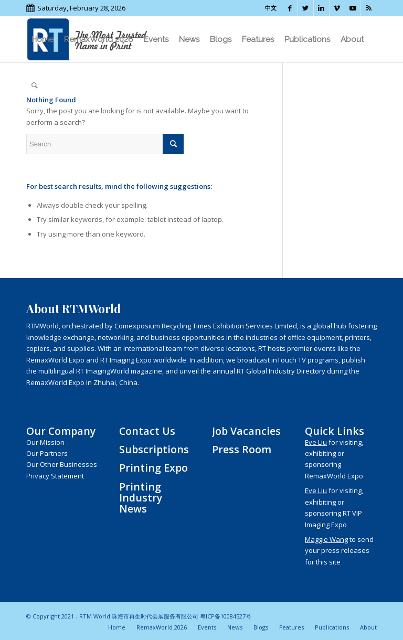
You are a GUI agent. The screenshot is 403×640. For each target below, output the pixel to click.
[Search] (34, 85)
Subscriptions (154, 449)
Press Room (241, 449)
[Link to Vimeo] (337, 8)
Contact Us (147, 431)
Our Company (61, 431)
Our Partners (47, 453)
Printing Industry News (140, 497)
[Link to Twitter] (305, 8)
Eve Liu (316, 442)
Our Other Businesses (61, 464)
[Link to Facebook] (290, 8)
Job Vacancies (246, 431)
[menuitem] (42, 39)
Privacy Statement (55, 476)
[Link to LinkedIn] (321, 8)
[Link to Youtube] (352, 8)
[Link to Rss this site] (369, 8)
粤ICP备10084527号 (225, 616)
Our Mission (45, 442)
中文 (271, 8)
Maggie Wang (326, 539)
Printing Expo (153, 468)
